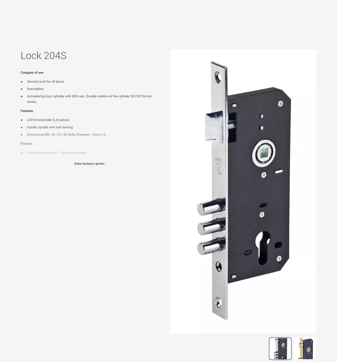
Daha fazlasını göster (89, 164)
